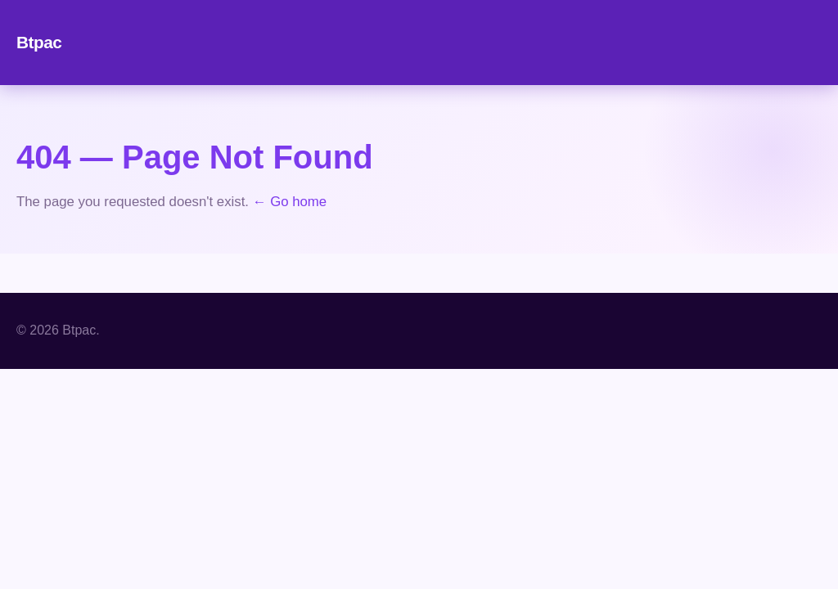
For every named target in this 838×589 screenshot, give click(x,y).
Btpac (38, 43)
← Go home (290, 201)
